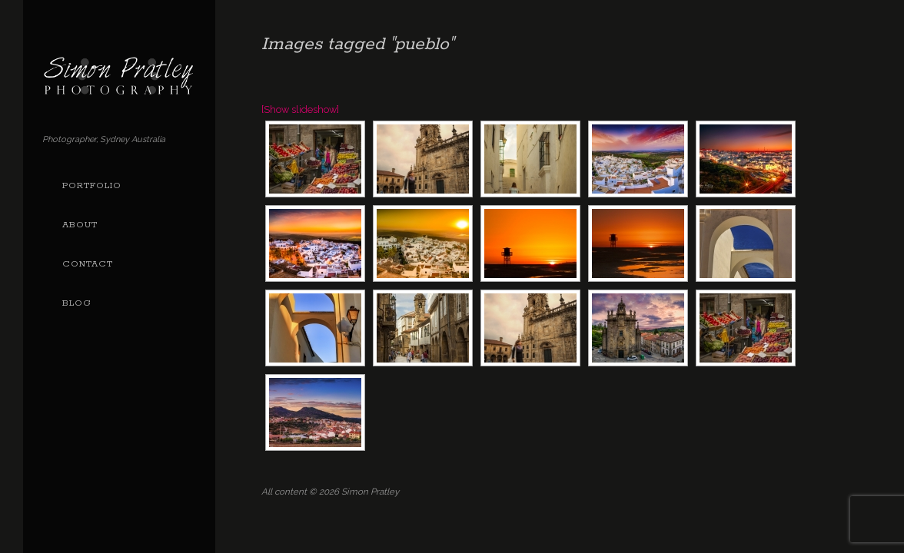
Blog (76, 303)
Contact (87, 264)
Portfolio (91, 185)
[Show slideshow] (300, 109)
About (80, 225)
